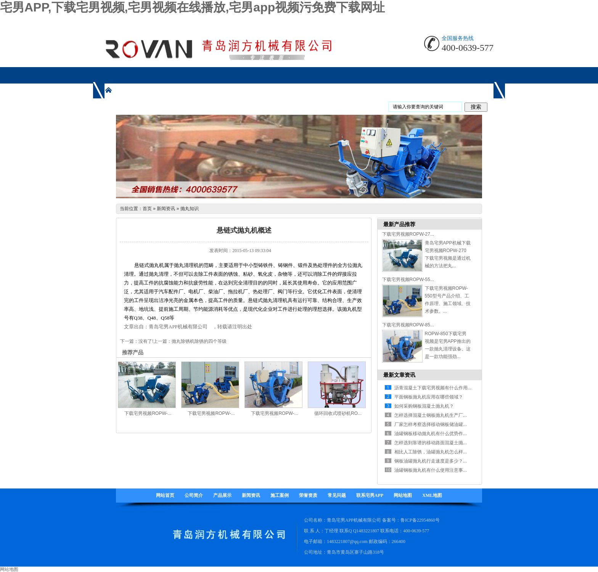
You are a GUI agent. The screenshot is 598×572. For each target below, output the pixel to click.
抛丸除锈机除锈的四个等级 (199, 341)
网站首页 (165, 495)
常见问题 (337, 495)
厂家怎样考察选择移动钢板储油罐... (430, 424)
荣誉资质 (308, 495)
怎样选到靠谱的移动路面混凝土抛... (430, 442)
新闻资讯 (166, 208)
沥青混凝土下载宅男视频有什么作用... (432, 387)
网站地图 (403, 495)
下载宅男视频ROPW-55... (408, 279)
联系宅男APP (369, 495)
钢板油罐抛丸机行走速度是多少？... (430, 461)
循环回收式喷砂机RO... (338, 413)
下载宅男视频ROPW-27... (408, 234)
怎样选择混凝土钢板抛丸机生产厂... (430, 415)
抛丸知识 (189, 208)
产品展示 (222, 495)
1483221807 (367, 530)
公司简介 (194, 495)
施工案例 (279, 495)
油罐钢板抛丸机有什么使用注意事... (430, 470)
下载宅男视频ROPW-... (147, 413)
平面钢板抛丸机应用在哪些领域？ (428, 397)
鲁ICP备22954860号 (420, 520)
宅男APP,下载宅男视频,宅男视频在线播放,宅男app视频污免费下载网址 (192, 7)
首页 (147, 208)
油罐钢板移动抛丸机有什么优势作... (430, 433)
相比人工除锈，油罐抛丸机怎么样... (430, 452)
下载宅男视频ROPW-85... (408, 325)
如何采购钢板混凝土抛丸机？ (424, 406)
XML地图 (432, 495)
